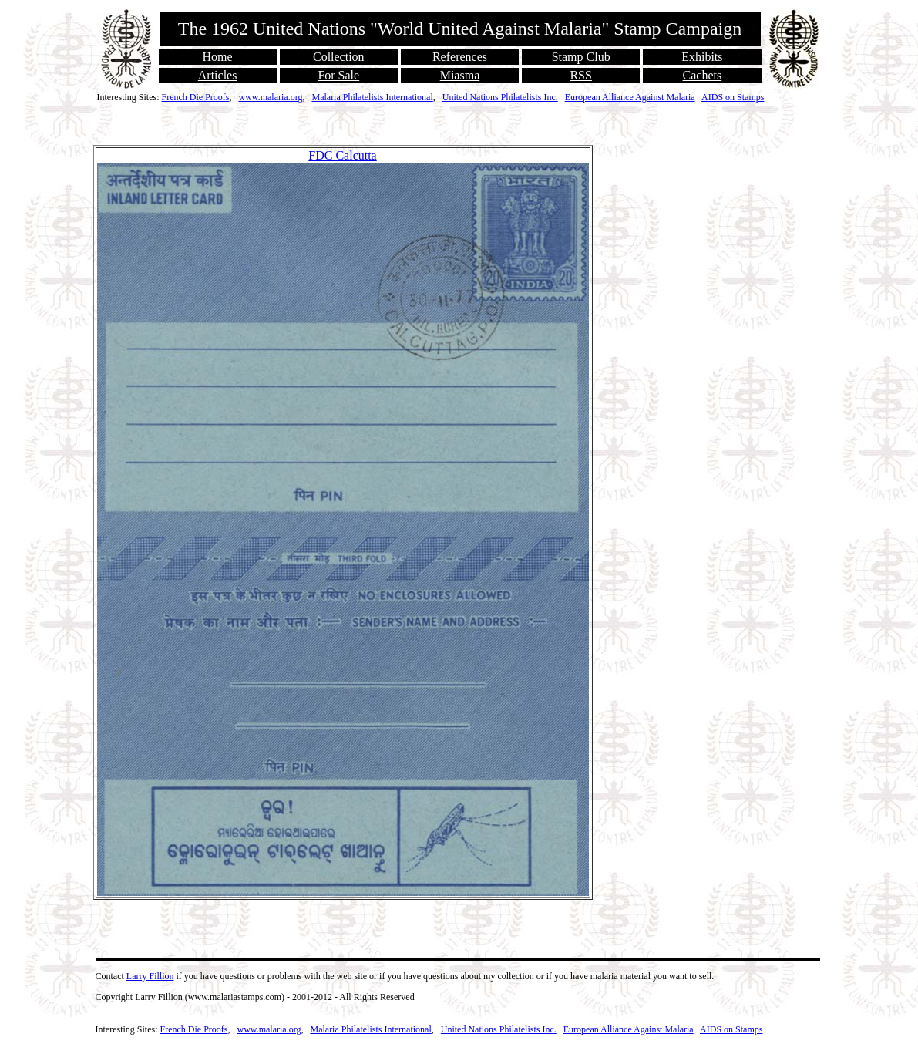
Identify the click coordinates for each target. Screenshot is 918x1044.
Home (218, 56)
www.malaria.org (270, 97)
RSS (580, 75)
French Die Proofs (196, 97)
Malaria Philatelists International (371, 97)
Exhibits (701, 56)
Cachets (702, 75)
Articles (217, 75)
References (459, 56)
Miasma (460, 75)
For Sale (338, 75)
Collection (339, 56)
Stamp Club (581, 56)
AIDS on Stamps (732, 97)
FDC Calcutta (342, 155)
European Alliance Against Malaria (630, 97)
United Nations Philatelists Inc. (500, 97)
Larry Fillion (150, 976)
